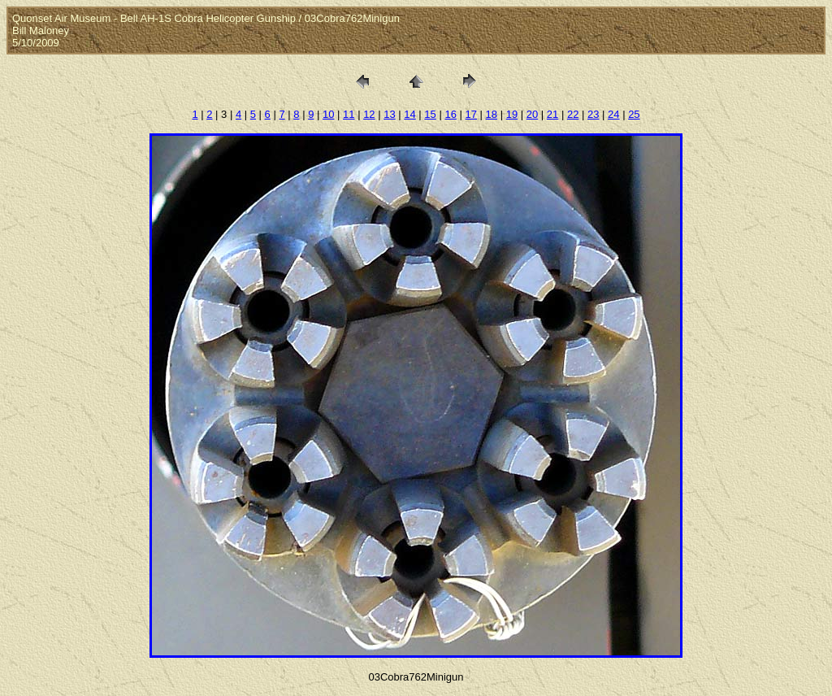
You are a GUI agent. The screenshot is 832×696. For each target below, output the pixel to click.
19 (512, 114)
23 (593, 114)
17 (471, 114)
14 (409, 114)
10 (328, 114)
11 (348, 114)
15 (430, 114)
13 (389, 114)
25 (633, 114)
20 (532, 114)
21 (552, 114)
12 (369, 114)
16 (450, 114)
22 (572, 114)
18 (491, 114)
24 (613, 114)
